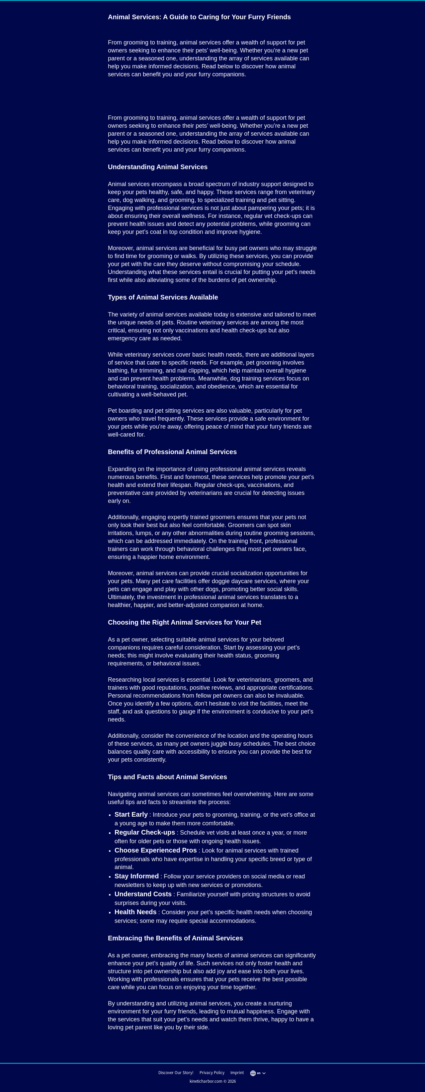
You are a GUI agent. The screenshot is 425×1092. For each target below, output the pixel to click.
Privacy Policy (212, 1072)
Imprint (237, 1072)
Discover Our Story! (176, 1072)
